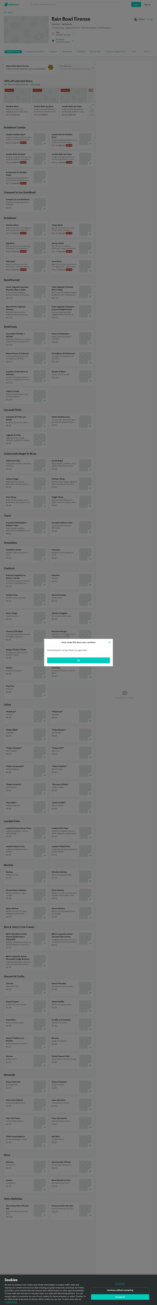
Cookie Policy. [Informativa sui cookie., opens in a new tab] (11, 1302)
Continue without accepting (120, 1290)
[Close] (109, 642)
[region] (78, 1290)
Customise (120, 1283)
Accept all (120, 1297)
